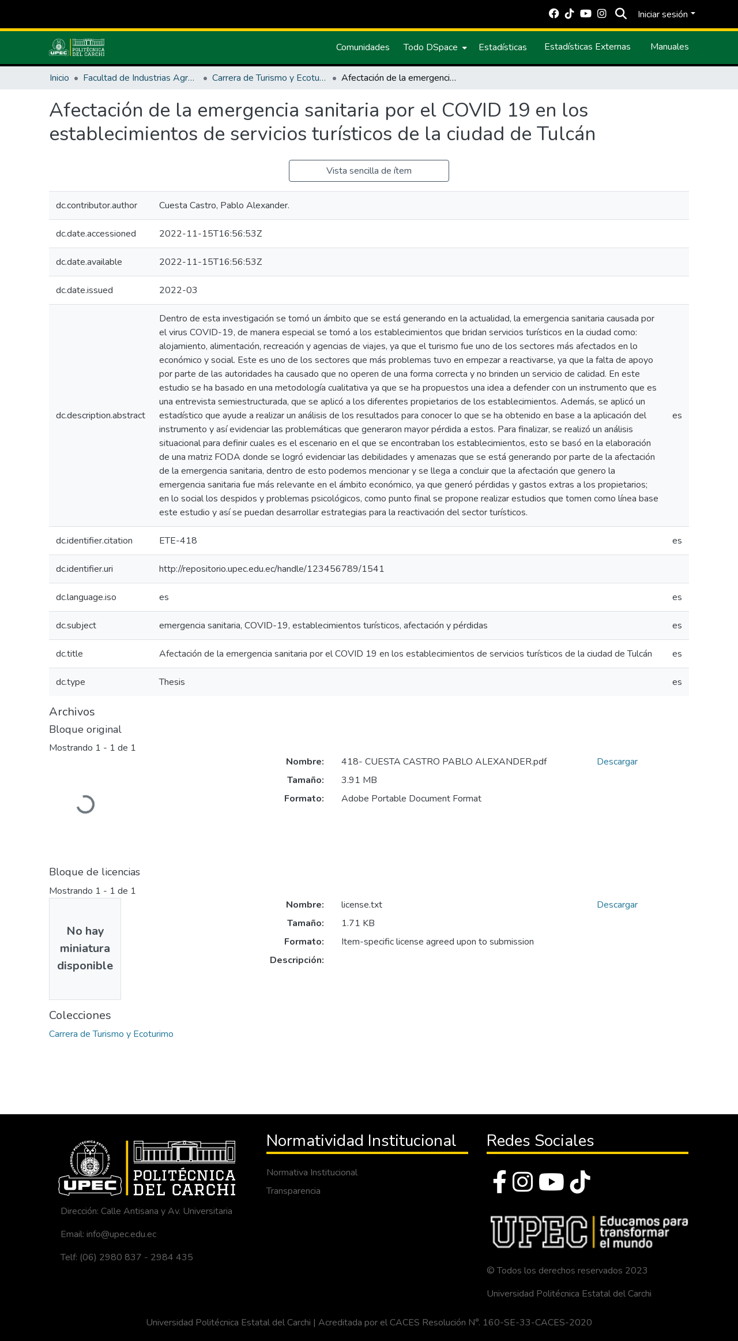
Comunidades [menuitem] (363, 47)
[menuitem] (434, 47)
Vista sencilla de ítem (369, 170)
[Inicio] (76, 47)
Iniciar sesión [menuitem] (663, 14)
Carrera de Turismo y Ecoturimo (269, 78)
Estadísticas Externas (587, 46)
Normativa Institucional (311, 1172)
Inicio (59, 78)
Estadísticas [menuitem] (503, 47)
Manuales (669, 46)
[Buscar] (620, 14)
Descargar (617, 761)
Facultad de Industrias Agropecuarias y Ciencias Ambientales (140, 78)
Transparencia (293, 1191)
